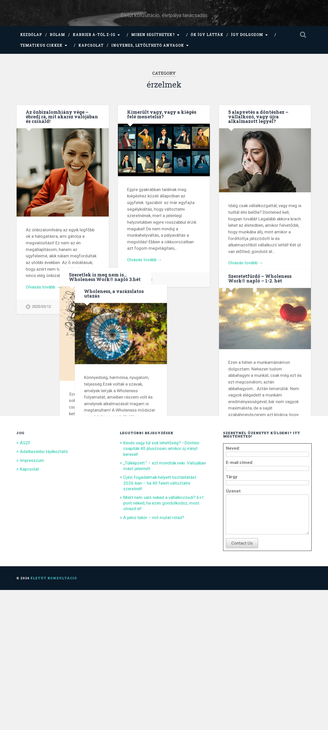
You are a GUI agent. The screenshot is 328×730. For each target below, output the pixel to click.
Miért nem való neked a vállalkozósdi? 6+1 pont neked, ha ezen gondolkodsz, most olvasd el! (163, 635)
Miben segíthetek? (153, 34)
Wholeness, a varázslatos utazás (56, 337)
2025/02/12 (41, 307)
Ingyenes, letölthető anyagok (147, 45)
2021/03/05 (41, 511)
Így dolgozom (247, 34)
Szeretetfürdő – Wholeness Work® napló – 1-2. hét (259, 313)
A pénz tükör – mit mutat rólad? (153, 649)
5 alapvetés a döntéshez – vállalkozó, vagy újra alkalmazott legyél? (258, 116)
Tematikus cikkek (41, 45)
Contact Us (242, 683)
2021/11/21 (243, 487)
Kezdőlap (31, 34)
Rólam (57, 34)
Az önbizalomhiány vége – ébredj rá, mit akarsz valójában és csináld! (62, 116)
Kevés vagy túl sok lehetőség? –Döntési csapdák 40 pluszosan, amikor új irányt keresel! (161, 581)
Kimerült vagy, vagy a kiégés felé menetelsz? (161, 114)
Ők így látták (207, 34)
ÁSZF (25, 575)
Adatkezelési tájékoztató (44, 584)
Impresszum (32, 592)
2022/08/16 (243, 283)
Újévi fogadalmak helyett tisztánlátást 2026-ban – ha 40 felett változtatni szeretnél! (159, 615)
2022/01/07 (142, 503)
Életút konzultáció (54, 718)
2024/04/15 (142, 280)
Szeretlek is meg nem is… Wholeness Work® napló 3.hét (163, 309)
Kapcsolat (91, 45)
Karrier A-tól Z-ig (94, 34)
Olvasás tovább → (43, 287)
